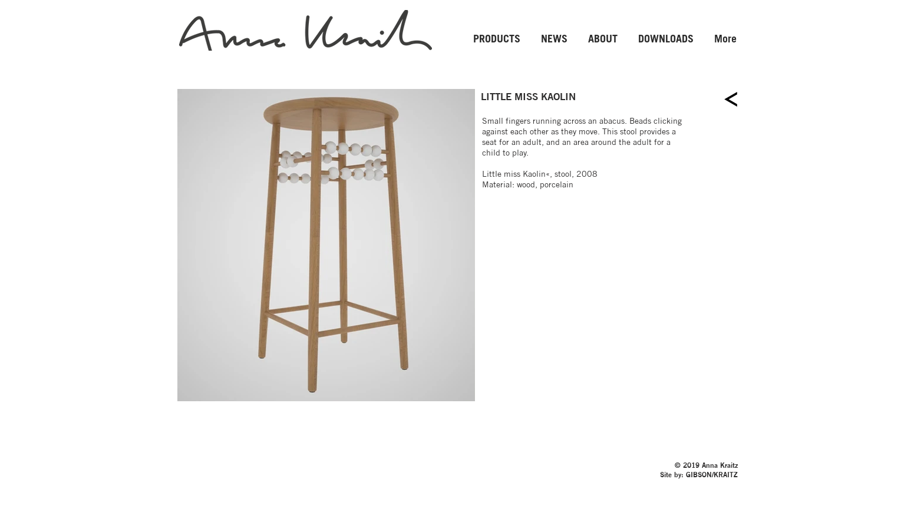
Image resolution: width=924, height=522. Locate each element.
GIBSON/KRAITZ (712, 474)
